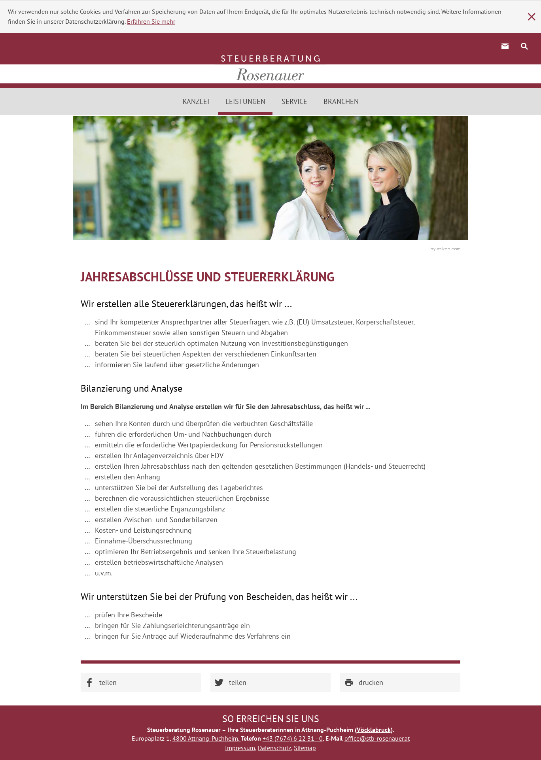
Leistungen (245, 101)
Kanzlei (196, 101)
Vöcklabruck (374, 730)
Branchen (341, 101)
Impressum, (240, 748)
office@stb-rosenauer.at (377, 738)
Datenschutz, (275, 748)
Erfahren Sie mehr (151, 21)
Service (294, 101)
